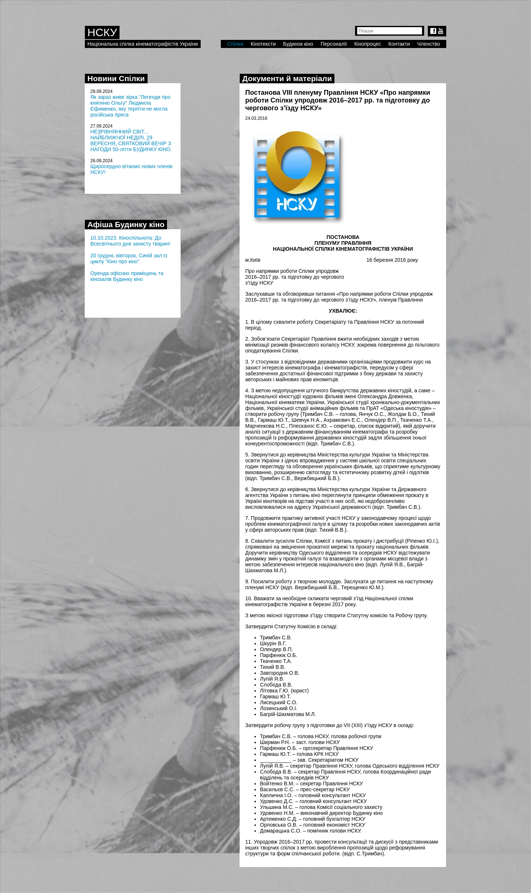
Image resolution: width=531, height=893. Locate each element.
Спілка (235, 44)
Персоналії (333, 44)
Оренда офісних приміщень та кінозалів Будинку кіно (126, 276)
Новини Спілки (116, 78)
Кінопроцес (367, 44)
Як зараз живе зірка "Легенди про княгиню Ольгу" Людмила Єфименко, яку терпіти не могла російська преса (130, 106)
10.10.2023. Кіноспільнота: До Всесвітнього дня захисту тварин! (130, 241)
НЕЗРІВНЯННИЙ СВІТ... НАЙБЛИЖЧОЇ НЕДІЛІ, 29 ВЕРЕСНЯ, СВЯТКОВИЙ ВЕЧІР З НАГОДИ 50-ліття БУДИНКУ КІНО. (131, 140)
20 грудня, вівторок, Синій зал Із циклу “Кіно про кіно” (128, 258)
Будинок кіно (298, 44)
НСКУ (102, 32)
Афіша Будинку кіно (125, 224)
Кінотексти (263, 44)
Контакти (399, 44)
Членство (428, 44)
